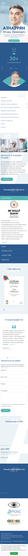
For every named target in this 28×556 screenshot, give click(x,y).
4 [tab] (14, 68)
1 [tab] (10, 68)
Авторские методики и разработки (10, 107)
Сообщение (4, 390)
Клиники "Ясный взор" (7, 120)
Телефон (3, 384)
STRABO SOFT (7, 251)
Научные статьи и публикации (9, 104)
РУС (2, 5)
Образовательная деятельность (9, 114)
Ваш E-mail (4, 377)
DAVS (3, 247)
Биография (4, 97)
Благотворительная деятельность (10, 117)
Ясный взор (6, 198)
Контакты (3, 127)
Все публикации (5, 445)
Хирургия (5, 260)
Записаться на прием (14, 40)
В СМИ (3, 124)
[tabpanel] (14, 55)
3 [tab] (13, 68)
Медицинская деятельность (8, 110)
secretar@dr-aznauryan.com (8, 454)
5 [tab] (16, 68)
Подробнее (7, 179)
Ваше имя (3, 370)
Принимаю (14, 553)
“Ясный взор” (14, 220)
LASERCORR (6, 255)
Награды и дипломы (6, 101)
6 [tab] (17, 68)
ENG (5, 5)
